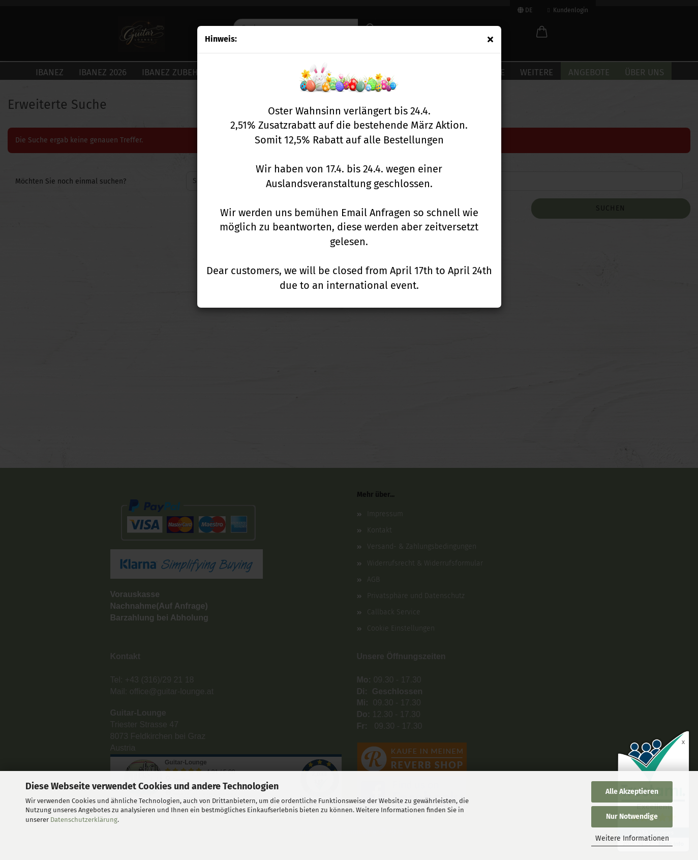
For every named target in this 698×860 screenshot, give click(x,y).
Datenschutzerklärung (83, 819)
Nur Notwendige (632, 816)
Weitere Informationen (632, 838)
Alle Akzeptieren (631, 791)
